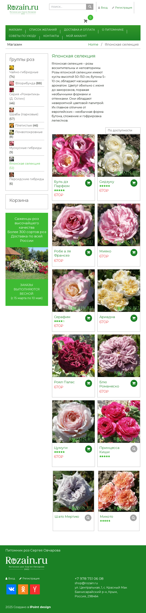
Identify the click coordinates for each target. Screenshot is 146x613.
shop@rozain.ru (86, 583)
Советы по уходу (22, 36)
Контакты (51, 36)
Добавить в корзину (88, 181)
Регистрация (122, 7)
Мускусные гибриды (25, 148)
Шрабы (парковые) (23, 114)
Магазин (15, 29)
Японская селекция (24, 163)
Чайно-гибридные (23, 72)
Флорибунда (25, 83)
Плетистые (23, 125)
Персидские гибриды (26, 179)
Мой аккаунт (76, 36)
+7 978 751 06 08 (89, 578)
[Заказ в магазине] (123, 130)
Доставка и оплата (79, 29)
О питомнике (113, 29)
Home (93, 45)
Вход (103, 7)
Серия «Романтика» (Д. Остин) (24, 96)
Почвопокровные (29, 132)
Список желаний (43, 29)
